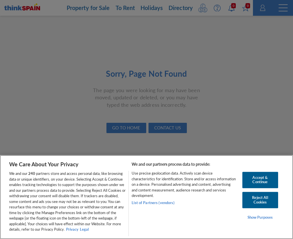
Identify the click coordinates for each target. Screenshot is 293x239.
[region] (146, 197)
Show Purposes (260, 217)
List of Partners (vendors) (153, 202)
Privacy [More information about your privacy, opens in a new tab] (72, 229)
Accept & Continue (260, 179)
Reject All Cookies (260, 199)
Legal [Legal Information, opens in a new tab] (84, 229)
